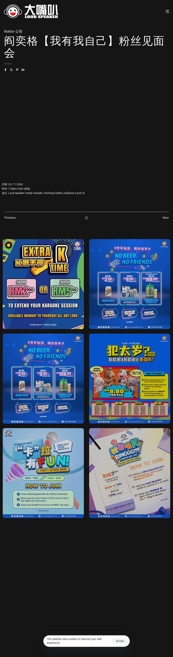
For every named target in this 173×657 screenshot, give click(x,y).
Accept (120, 641)
